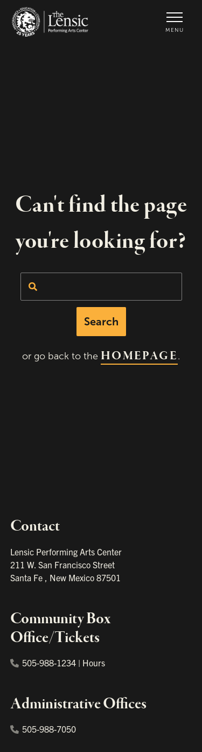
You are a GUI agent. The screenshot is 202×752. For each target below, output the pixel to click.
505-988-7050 (43, 728)
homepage (139, 356)
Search (101, 322)
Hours (93, 662)
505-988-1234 (43, 662)
